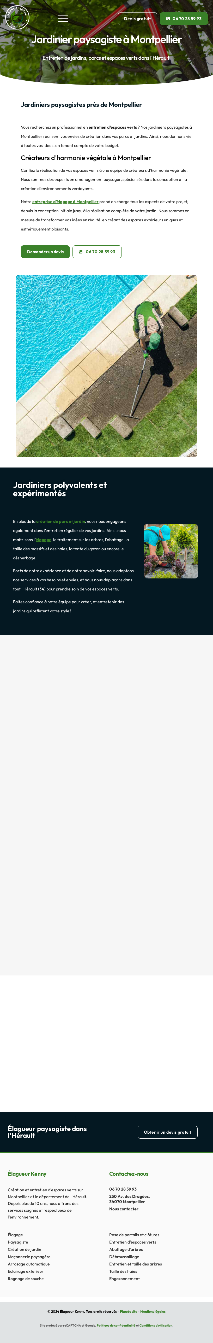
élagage (43, 539)
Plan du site (128, 1311)
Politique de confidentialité (116, 1325)
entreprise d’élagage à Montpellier (65, 201)
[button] (63, 19)
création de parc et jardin (60, 521)
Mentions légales (153, 1311)
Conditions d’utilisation (155, 1325)
